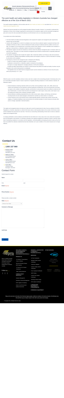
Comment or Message (7, 207)
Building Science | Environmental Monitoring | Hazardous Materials (23, 8)
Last (24, 183)
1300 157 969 (11, 147)
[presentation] (12, 234)
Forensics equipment (37, 290)
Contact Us (11, 10)
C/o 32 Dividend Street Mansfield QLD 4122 (11, 156)
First (3, 183)
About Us (19, 10)
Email (5, 186)
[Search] (50, 8)
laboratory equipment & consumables (35, 286)
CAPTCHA (4, 230)
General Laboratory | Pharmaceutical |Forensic (23, 6)
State (5, 201)
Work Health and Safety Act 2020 (37, 24)
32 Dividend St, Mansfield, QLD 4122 (10, 151)
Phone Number (8, 192)
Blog (25, 10)
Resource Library (34, 10)
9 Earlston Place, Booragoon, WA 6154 (10, 166)
